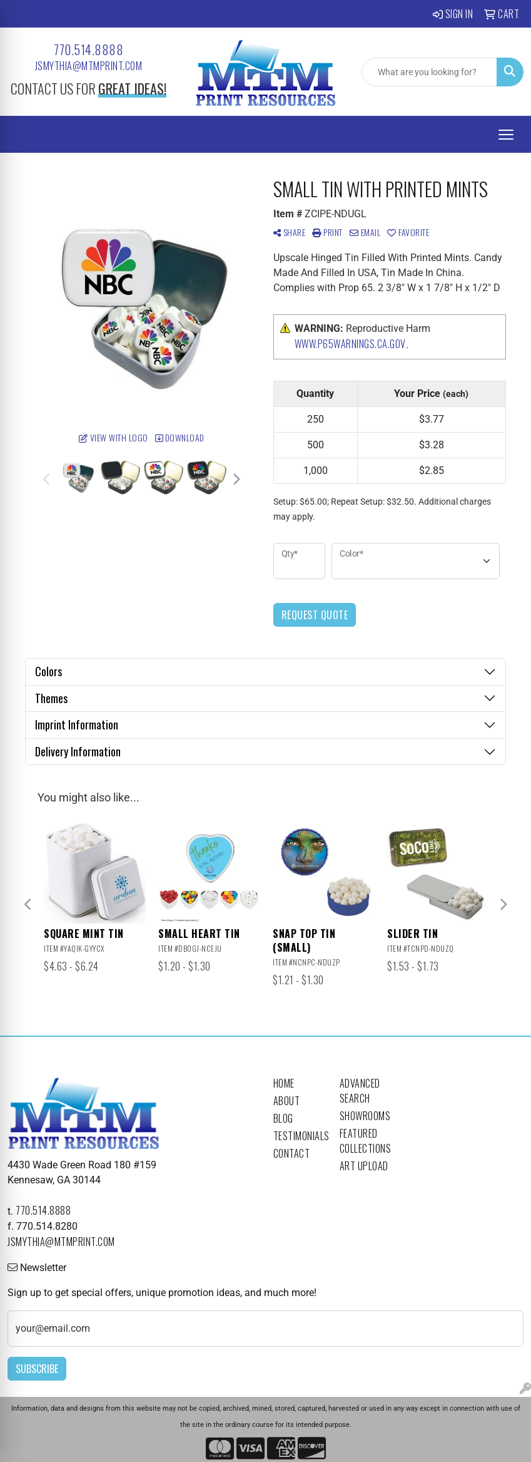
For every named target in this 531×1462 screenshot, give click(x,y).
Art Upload (364, 1165)
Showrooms (365, 1115)
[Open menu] (505, 134)
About (286, 1100)
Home (284, 1083)
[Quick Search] (429, 72)
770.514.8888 (88, 49)
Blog (283, 1118)
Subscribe (37, 1368)
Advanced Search (360, 1091)
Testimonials (299, 1135)
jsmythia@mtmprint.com (89, 65)
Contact (291, 1153)
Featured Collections (365, 1141)
